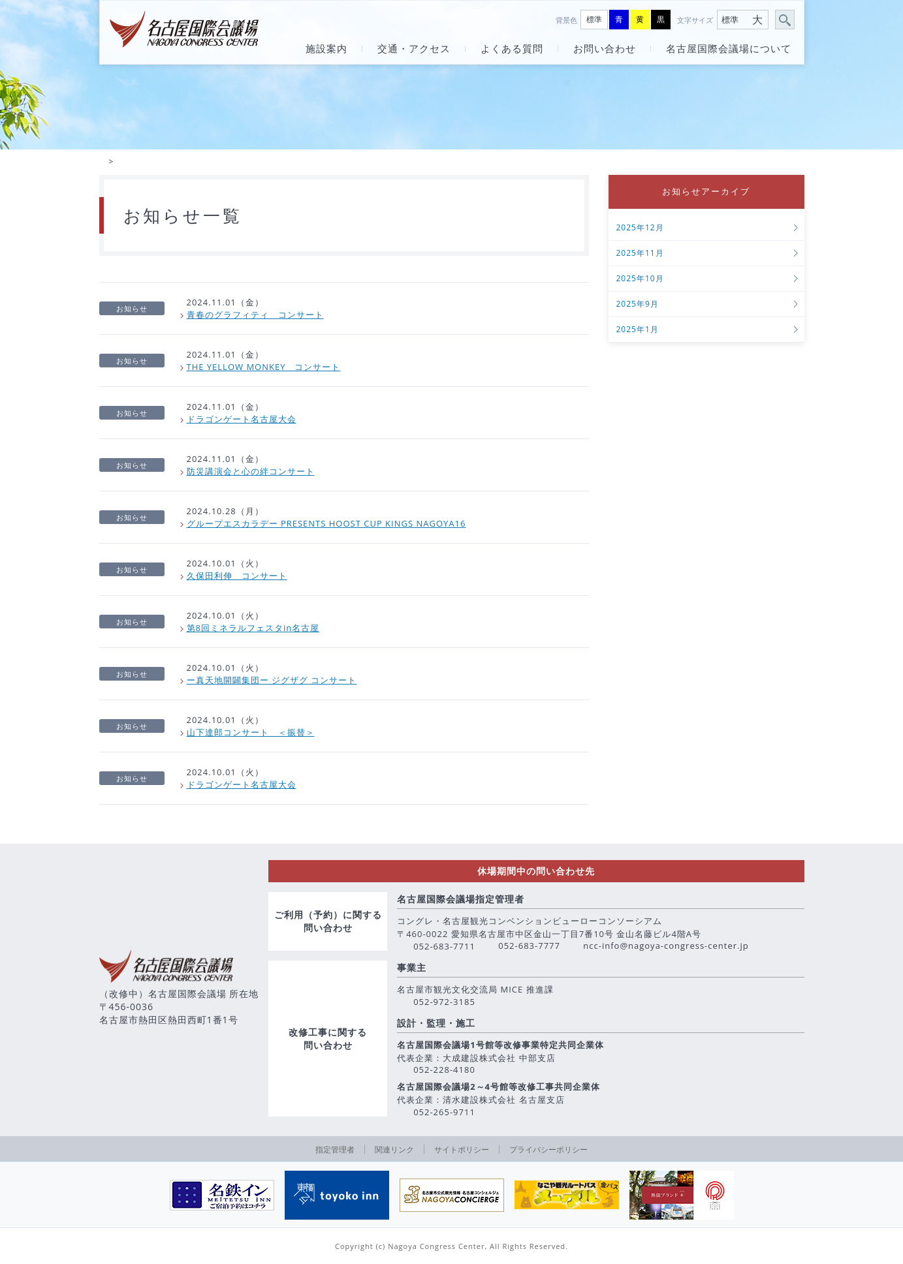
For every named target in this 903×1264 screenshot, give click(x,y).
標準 (594, 19)
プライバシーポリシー (548, 1149)
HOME (102, 162)
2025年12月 (640, 229)
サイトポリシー (461, 1149)
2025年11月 (640, 254)
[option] (222, 1194)
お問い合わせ (604, 48)
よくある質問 (512, 48)
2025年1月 (637, 331)
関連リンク (394, 1149)
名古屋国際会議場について (728, 48)
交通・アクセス (414, 48)
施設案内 (326, 48)
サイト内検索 (785, 20)
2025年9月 (637, 305)
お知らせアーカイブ (706, 192)
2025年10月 (640, 280)
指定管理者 (335, 1149)
